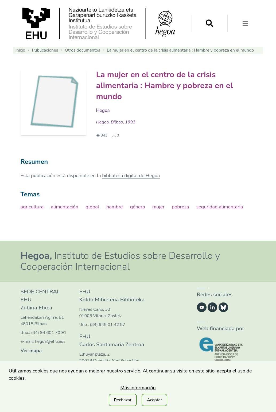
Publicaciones (45, 50)
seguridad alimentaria (219, 207)
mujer (158, 207)
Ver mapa (31, 350)
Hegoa (103, 110)
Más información (138, 387)
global (92, 207)
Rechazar (123, 400)
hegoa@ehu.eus (50, 341)
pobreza (180, 207)
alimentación (64, 207)
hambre (114, 207)
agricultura (32, 207)
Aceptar (154, 400)
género (137, 207)
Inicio (20, 50)
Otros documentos (82, 50)
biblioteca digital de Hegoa (131, 175)
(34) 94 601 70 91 (49, 333)
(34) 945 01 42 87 (107, 325)
